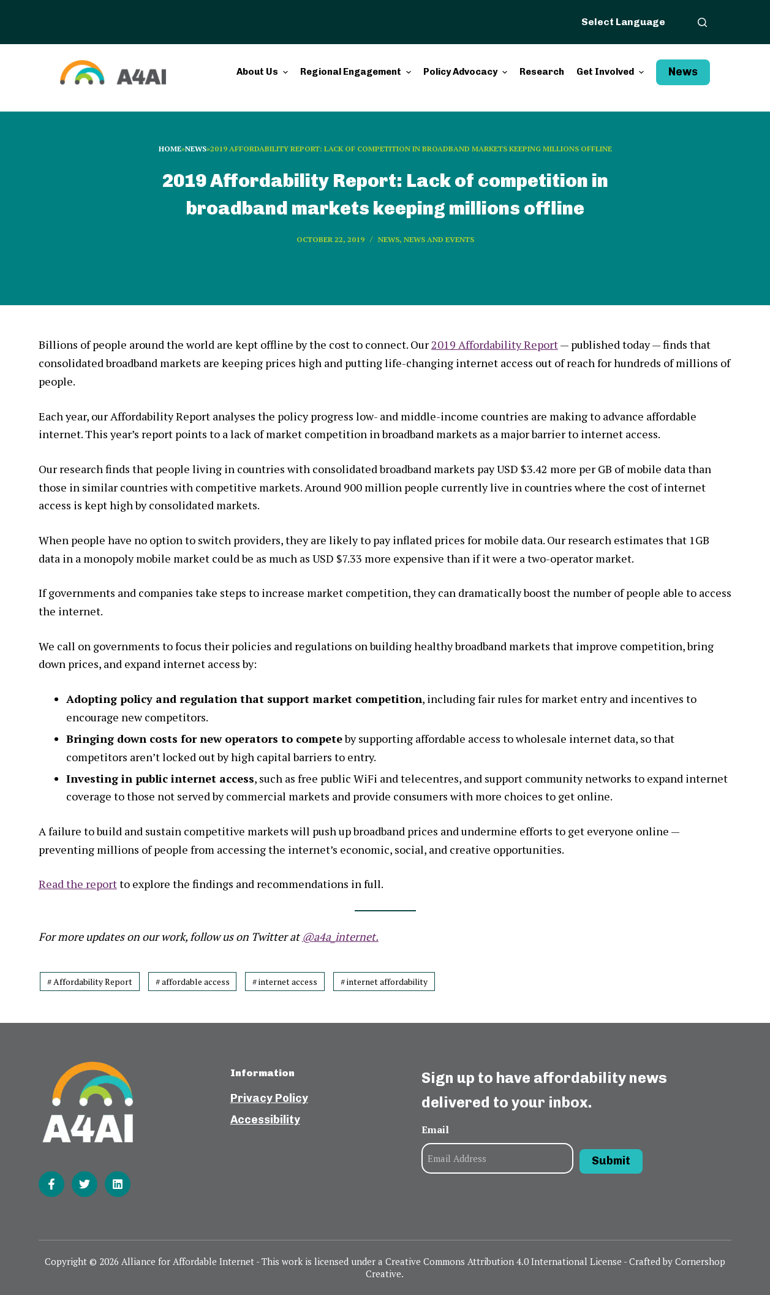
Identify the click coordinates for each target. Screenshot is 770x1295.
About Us (263, 72)
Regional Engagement (357, 72)
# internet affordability (384, 981)
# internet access (284, 981)
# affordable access (193, 981)
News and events (439, 239)
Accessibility (265, 1119)
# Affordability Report (89, 981)
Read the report (78, 883)
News (683, 71)
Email (435, 1129)
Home (170, 148)
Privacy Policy (269, 1098)
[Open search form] (702, 22)
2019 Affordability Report (494, 344)
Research (541, 71)
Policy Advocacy (466, 72)
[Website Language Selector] (630, 21)
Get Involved (611, 72)
